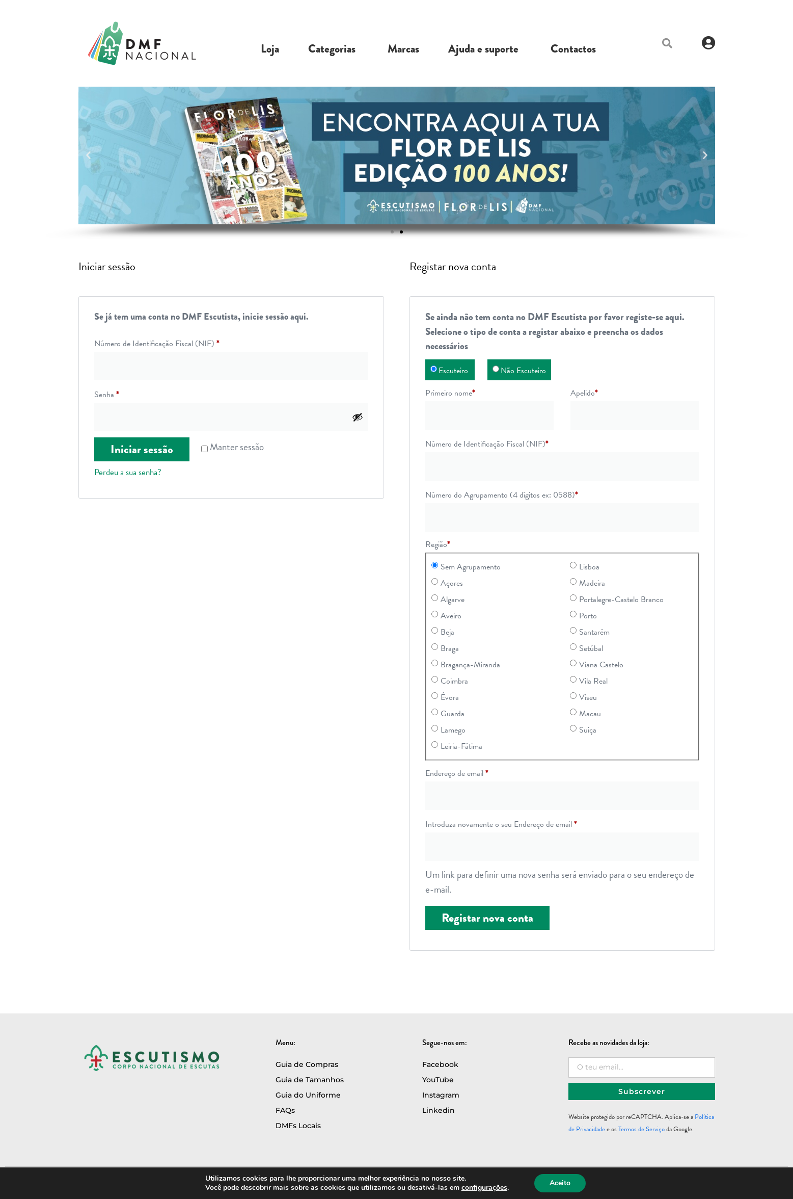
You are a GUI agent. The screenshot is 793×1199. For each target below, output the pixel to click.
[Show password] (357, 417)
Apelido (584, 393)
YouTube (438, 1079)
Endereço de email (456, 773)
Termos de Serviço (641, 1129)
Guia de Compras (307, 1064)
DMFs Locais (298, 1125)
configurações (484, 1187)
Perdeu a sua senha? (127, 472)
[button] (667, 43)
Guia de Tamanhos (310, 1079)
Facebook (440, 1064)
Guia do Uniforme (308, 1095)
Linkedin (438, 1110)
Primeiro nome (450, 393)
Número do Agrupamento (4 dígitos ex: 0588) (501, 495)
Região (437, 544)
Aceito (560, 1183)
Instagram (440, 1095)
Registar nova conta (487, 917)
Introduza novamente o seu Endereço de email (501, 824)
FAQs (285, 1110)
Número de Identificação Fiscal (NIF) (157, 343)
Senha (106, 394)
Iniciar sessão (142, 449)
